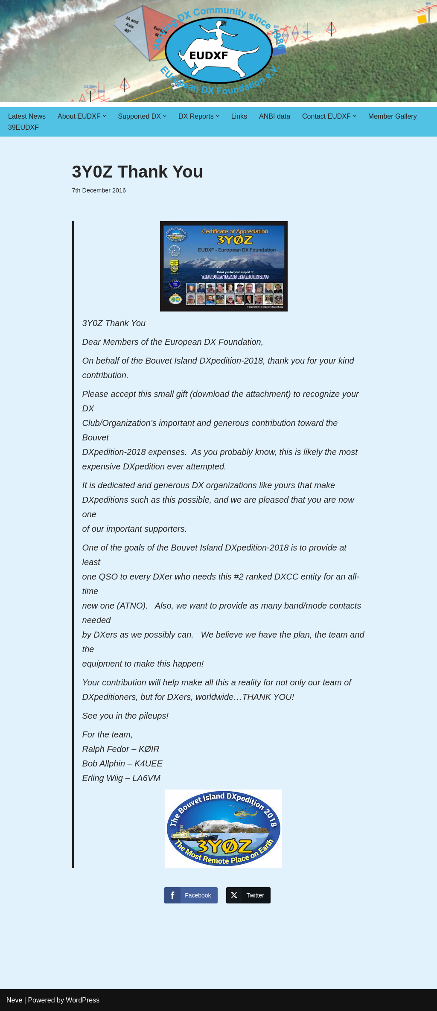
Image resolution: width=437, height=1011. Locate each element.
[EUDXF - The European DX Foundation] (219, 51)
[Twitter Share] (248, 895)
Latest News (27, 116)
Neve (14, 1000)
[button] (104, 116)
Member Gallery (392, 116)
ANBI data (274, 116)
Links (239, 116)
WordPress (82, 1000)
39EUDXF (23, 127)
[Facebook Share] (190, 895)
